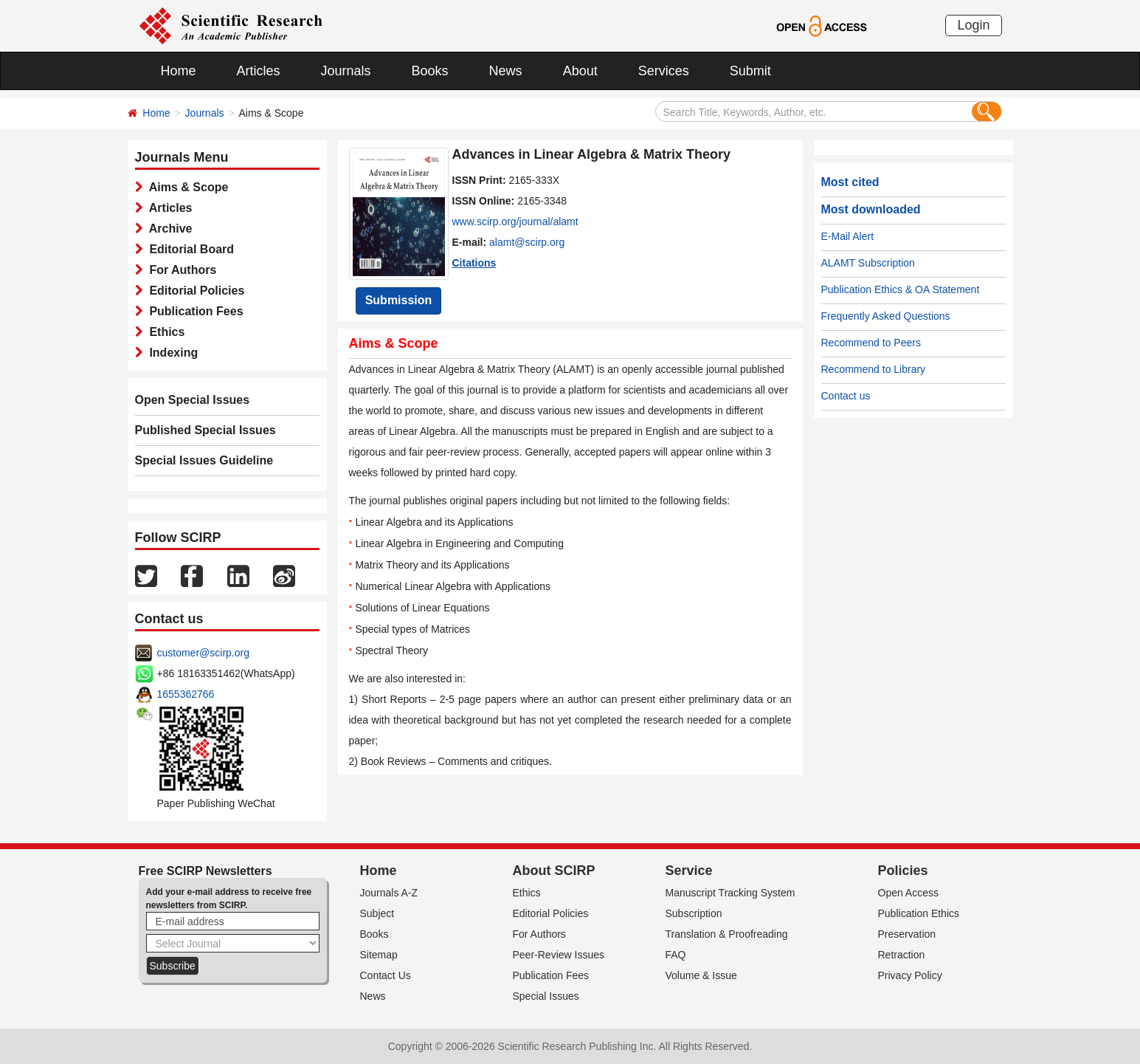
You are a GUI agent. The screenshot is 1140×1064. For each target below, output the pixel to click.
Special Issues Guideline (204, 460)
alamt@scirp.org (526, 242)
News (505, 71)
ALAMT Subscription (868, 263)
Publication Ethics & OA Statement (900, 289)
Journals (346, 71)
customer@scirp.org (203, 653)
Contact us (846, 396)
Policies (903, 870)
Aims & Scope (186, 187)
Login (973, 25)
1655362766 (186, 694)
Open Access (908, 893)
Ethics (164, 332)
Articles (258, 71)
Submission (398, 300)
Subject (377, 913)
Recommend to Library (873, 369)
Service (689, 870)
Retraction (901, 955)
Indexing (170, 352)
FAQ (676, 955)
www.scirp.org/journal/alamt (515, 221)
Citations (474, 263)
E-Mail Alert (847, 236)
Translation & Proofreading (727, 934)
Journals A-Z (389, 893)
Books (430, 71)
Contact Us (385, 975)
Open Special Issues (192, 400)
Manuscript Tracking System (730, 893)
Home (178, 71)
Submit (750, 71)
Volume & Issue (701, 975)
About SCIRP (554, 870)
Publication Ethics (919, 913)
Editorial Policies (194, 290)
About (580, 71)
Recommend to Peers (871, 343)
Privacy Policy (910, 975)
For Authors (180, 270)
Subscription (694, 913)
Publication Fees (193, 311)
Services (663, 71)
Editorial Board (189, 249)
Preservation (907, 934)
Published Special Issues (205, 430)
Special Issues (546, 996)
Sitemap (379, 955)
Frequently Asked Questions (885, 316)
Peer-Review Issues (559, 955)
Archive (168, 228)
